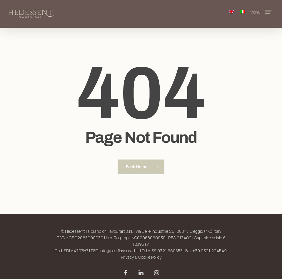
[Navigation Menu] (262, 11)
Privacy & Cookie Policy (141, 257)
